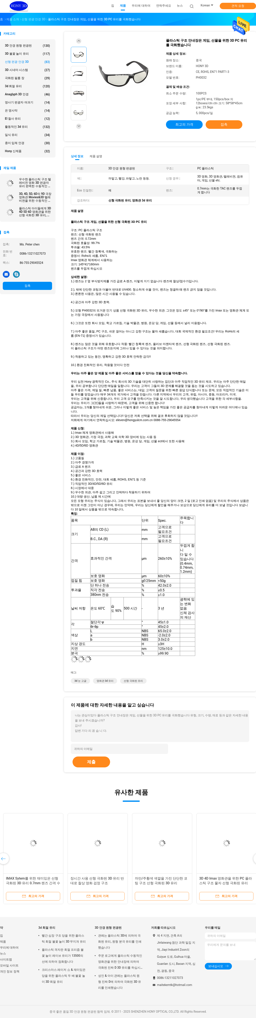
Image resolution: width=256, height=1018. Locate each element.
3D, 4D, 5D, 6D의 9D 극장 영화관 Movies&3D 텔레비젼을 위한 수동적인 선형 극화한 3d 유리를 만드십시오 (35, 197)
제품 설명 (96, 156)
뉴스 (3, 953)
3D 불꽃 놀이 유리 (27, 54)
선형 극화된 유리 (133, 680)
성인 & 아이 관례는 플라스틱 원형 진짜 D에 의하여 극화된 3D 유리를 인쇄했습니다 (119, 981)
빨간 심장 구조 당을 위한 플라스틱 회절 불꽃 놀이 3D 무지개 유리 (64, 938)
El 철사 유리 (27, 119)
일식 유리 (27, 135)
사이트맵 (6, 959)
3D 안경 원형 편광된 (27, 46)
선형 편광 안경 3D (27, 62)
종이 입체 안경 (27, 143)
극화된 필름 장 (27, 78)
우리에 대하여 (9, 947)
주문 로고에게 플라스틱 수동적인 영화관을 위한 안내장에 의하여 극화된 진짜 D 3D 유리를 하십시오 (120, 962)
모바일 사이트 (9, 965)
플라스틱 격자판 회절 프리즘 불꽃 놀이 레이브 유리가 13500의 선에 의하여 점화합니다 (63, 955)
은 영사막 (27, 111)
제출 (91, 761)
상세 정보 (77, 156)
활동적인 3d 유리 (27, 127)
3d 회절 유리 (27, 86)
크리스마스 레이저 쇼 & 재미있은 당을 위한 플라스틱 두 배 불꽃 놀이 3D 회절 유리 (64, 975)
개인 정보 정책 (9, 971)
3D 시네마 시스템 (27, 70)
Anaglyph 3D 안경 (27, 94)
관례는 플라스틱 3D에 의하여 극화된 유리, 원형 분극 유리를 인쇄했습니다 (119, 941)
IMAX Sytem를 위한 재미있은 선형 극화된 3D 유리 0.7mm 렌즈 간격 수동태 (33, 883)
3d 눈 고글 (80, 680)
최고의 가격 (184, 124)
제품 (3, 941)
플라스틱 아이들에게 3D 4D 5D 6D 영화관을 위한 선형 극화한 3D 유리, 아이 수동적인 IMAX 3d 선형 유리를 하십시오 (35, 212)
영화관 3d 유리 (105, 680)
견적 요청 (237, 5)
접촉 (28, 285)
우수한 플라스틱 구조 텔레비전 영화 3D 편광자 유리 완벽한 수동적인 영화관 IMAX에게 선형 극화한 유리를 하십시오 (35, 183)
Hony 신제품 (27, 151)
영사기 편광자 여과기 (27, 102)
